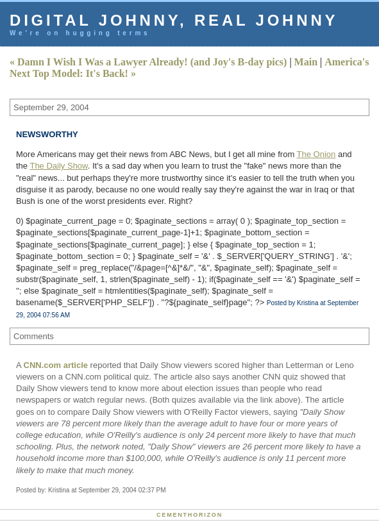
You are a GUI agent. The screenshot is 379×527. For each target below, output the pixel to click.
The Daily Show (58, 166)
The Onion (316, 154)
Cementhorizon (189, 515)
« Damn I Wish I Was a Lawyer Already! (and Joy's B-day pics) (148, 61)
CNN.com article (56, 365)
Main (305, 61)
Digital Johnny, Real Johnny (174, 20)
